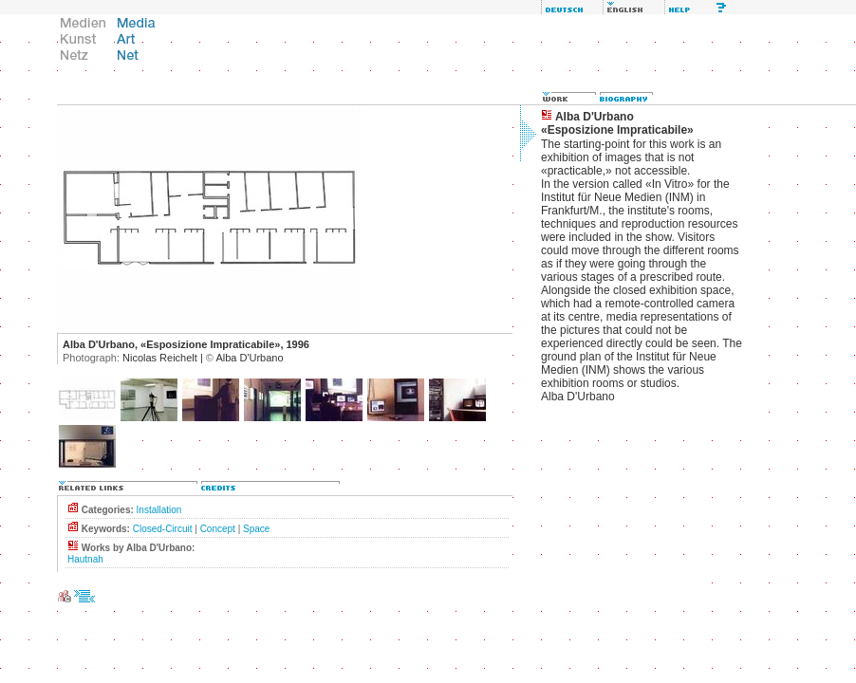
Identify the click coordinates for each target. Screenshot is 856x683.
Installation (159, 510)
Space (256, 529)
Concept (217, 529)
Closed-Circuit (163, 529)
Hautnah (85, 559)
